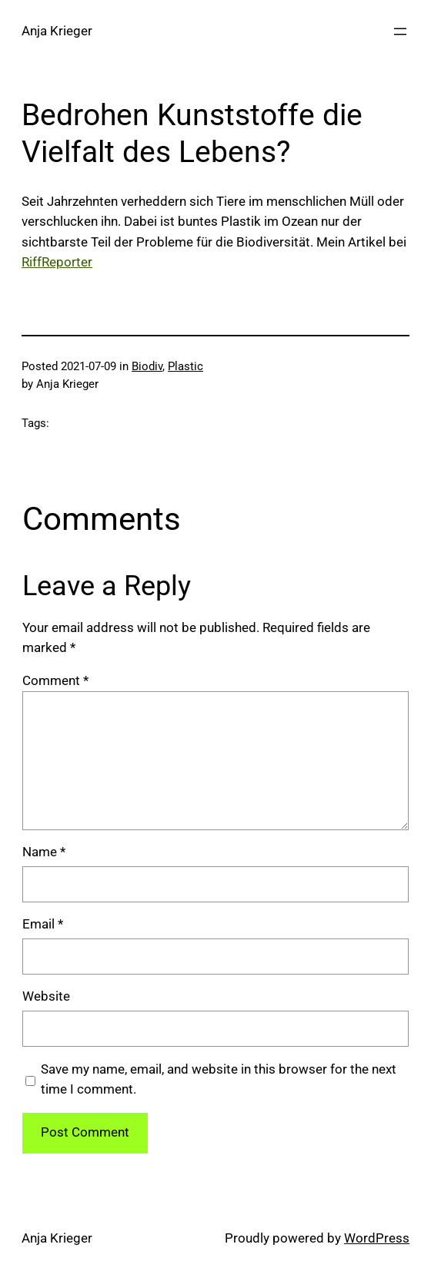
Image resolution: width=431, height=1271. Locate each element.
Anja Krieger (57, 31)
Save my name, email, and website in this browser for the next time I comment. (218, 1079)
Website (46, 996)
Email (42, 924)
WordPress (376, 1238)
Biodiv (147, 366)
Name (43, 852)
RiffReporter (57, 262)
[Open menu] (400, 31)
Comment (55, 681)
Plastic (185, 366)
